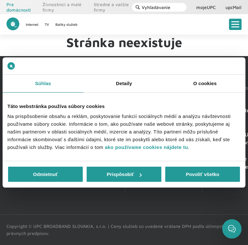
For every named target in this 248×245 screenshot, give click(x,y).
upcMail (233, 7)
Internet (32, 24)
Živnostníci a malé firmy (62, 7)
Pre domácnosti (18, 7)
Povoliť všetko (202, 174)
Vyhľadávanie (152, 7)
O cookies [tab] (205, 83)
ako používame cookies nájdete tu (146, 147)
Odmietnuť (45, 174)
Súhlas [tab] (43, 83)
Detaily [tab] (124, 83)
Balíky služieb (66, 24)
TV (47, 24)
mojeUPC (206, 7)
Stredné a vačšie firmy (111, 7)
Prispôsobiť (124, 174)
